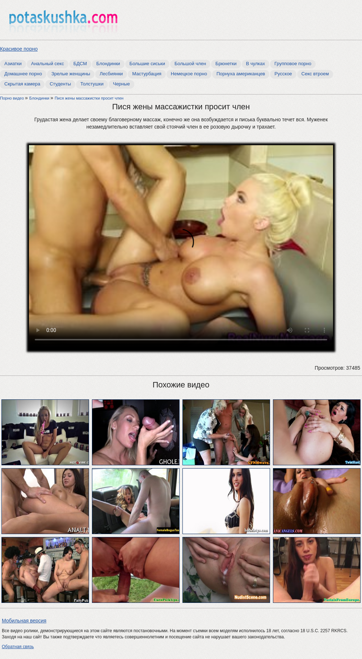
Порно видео (12, 98)
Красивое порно (19, 49)
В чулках (255, 63)
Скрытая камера (22, 84)
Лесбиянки (111, 73)
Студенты (60, 84)
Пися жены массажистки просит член (89, 98)
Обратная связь (18, 646)
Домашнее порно (23, 73)
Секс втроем (315, 73)
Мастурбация (146, 73)
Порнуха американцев (240, 73)
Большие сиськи (147, 63)
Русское (283, 73)
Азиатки (13, 63)
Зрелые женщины (70, 73)
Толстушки (92, 84)
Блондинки (108, 63)
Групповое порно (292, 63)
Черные (121, 84)
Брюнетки (225, 63)
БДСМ (80, 63)
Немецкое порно (189, 73)
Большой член (190, 63)
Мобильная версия (24, 621)
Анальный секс (47, 63)
